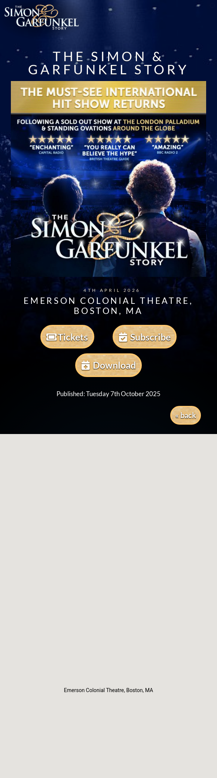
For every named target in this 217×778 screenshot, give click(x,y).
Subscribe (145, 336)
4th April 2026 (107, 290)
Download (109, 365)
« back (185, 415)
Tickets (67, 336)
